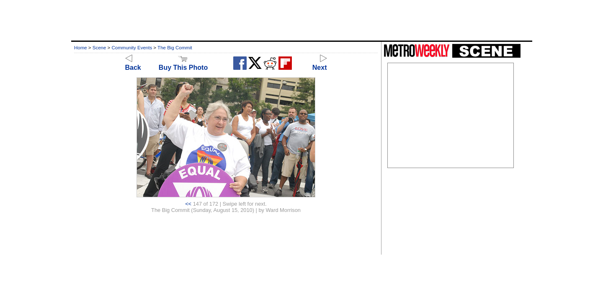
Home (80, 47)
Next (319, 63)
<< (188, 204)
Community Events (132, 47)
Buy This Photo (183, 63)
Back (133, 63)
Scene (99, 47)
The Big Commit (174, 47)
